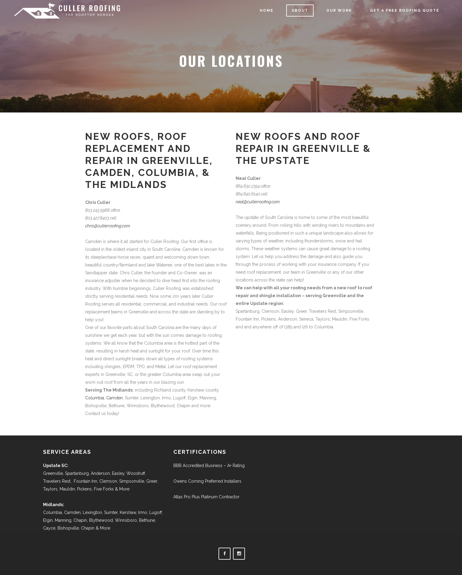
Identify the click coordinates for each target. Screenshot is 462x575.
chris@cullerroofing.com (107, 225)
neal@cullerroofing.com (258, 201)
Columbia (94, 397)
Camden (114, 397)
